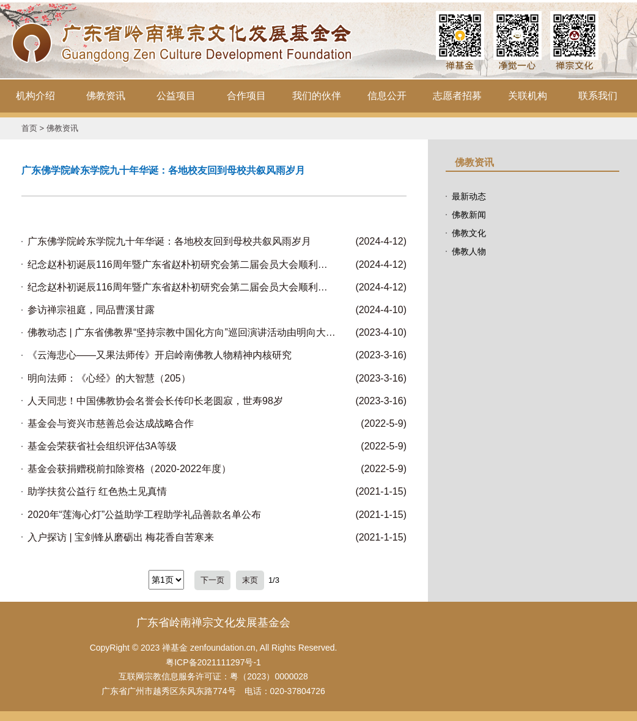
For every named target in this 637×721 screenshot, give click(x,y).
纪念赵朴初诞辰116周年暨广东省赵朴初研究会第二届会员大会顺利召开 (182, 264)
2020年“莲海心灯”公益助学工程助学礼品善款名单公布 (144, 514)
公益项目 (176, 96)
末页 (250, 580)
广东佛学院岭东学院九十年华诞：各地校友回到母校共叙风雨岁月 (169, 241)
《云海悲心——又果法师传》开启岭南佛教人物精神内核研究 (160, 355)
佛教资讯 (105, 96)
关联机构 (527, 96)
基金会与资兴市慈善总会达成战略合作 (111, 423)
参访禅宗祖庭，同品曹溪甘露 (91, 310)
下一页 (212, 580)
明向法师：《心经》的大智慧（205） (109, 378)
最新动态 (469, 196)
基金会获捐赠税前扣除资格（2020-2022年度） (129, 469)
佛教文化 (469, 233)
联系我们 (597, 96)
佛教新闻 (469, 215)
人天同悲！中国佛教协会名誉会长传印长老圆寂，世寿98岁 (155, 401)
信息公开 (387, 96)
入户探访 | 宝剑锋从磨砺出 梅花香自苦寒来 (121, 537)
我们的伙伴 (316, 96)
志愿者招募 (457, 96)
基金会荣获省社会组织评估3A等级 (102, 446)
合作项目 (246, 96)
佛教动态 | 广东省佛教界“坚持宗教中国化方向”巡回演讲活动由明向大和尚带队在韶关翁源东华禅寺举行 (182, 332)
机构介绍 (35, 96)
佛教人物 (469, 251)
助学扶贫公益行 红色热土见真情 (97, 491)
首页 (29, 128)
